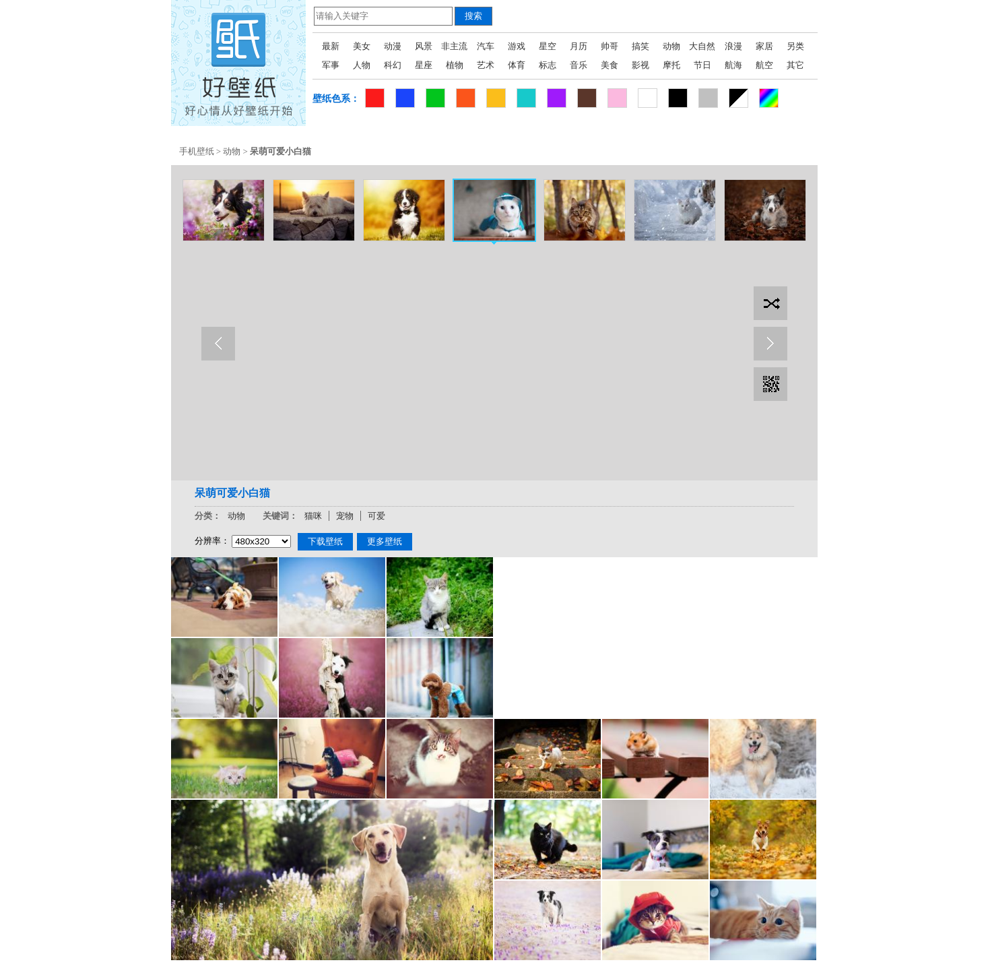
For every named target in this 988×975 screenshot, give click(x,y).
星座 (423, 65)
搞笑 (640, 46)
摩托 (671, 65)
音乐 (578, 65)
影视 (640, 65)
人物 (361, 65)
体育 (516, 65)
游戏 (516, 46)
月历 (578, 46)
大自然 (702, 46)
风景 (423, 46)
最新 (330, 46)
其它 (795, 65)
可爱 (376, 516)
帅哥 (609, 46)
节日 (702, 65)
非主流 (454, 46)
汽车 (485, 46)
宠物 (345, 516)
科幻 (392, 65)
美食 (609, 65)
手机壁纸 (196, 151)
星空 (547, 46)
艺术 (485, 65)
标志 (547, 65)
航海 (733, 65)
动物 (671, 46)
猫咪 (313, 516)
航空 (764, 65)
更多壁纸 (384, 541)
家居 (764, 46)
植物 (454, 65)
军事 (330, 65)
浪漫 (733, 46)
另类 (795, 46)
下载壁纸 (325, 541)
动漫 (392, 46)
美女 (361, 46)
